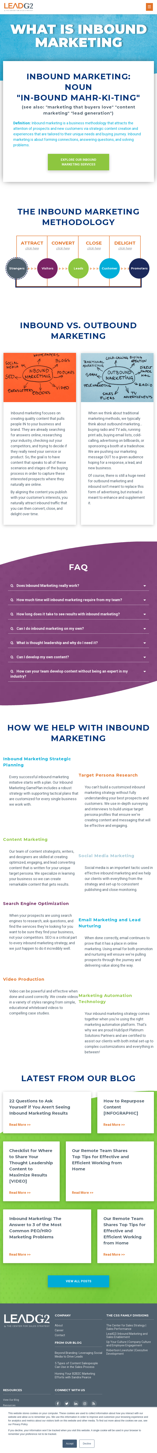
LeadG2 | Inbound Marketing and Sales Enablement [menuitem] (127, 1335)
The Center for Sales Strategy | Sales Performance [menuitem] (126, 1327)
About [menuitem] (59, 1325)
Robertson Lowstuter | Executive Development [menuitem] (127, 1352)
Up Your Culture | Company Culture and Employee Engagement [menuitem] (128, 1343)
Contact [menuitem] (60, 1335)
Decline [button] (87, 1443)
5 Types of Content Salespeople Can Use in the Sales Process (76, 1365)
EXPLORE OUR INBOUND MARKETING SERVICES (78, 162)
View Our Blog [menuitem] (11, 1399)
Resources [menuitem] (9, 1405)
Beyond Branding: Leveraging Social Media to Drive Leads (78, 1354)
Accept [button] (70, 1443)
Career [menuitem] (59, 1330)
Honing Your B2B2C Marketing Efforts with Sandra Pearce (75, 1375)
